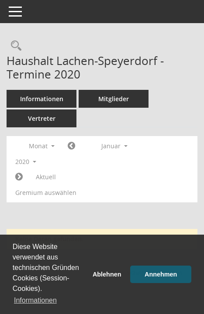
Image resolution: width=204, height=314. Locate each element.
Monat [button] (42, 146)
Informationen (41, 99)
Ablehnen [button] (107, 274)
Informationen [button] (35, 300)
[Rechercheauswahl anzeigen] (14, 46)
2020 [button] (25, 161)
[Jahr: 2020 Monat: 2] (19, 177)
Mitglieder (113, 99)
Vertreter (41, 118)
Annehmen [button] (161, 274)
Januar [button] (114, 146)
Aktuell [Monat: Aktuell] (46, 177)
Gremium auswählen (45, 192)
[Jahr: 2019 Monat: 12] (71, 146)
